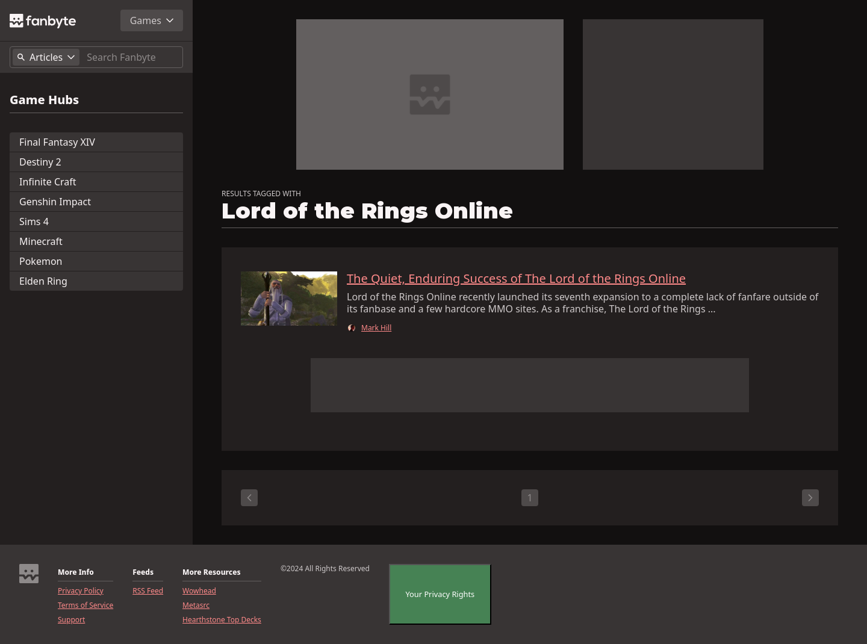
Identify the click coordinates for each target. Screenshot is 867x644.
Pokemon (40, 261)
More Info (76, 572)
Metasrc (196, 605)
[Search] (132, 57)
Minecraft (41, 241)
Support (71, 620)
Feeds (143, 572)
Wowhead (199, 591)
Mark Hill (376, 328)
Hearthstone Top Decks (221, 620)
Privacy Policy (81, 591)
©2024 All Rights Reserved (325, 569)
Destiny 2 (40, 162)
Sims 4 (34, 221)
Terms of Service (85, 605)
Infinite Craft (47, 181)
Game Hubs (44, 100)
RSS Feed (147, 591)
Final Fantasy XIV (57, 142)
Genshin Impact (55, 201)
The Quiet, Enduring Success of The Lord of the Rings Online (516, 278)
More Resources (211, 572)
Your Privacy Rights (440, 594)
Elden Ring (43, 281)
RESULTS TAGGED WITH (261, 194)
